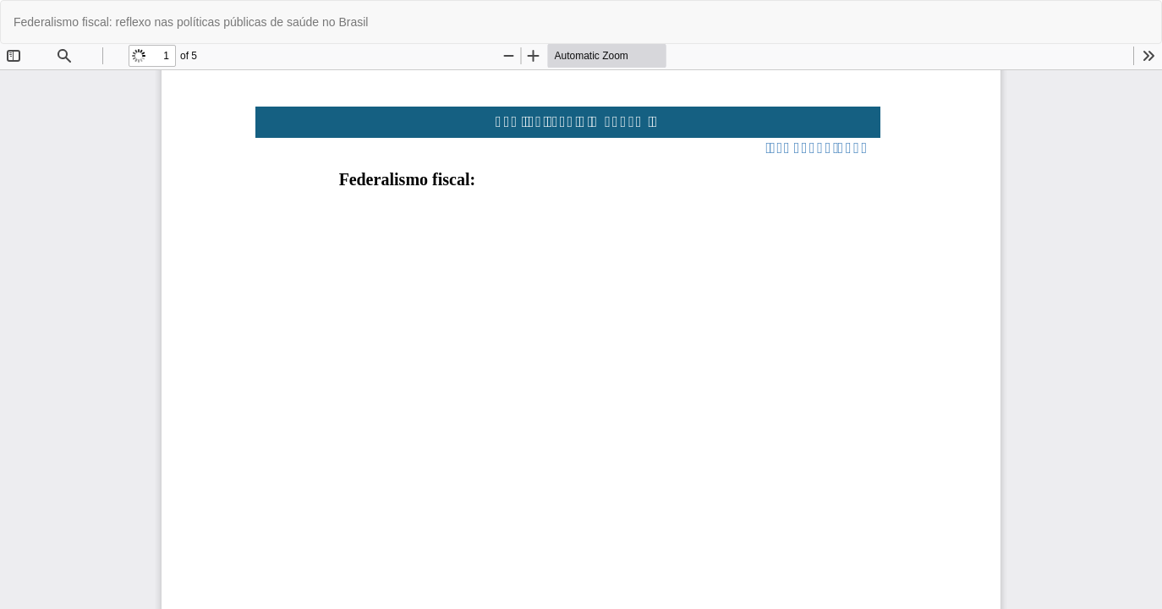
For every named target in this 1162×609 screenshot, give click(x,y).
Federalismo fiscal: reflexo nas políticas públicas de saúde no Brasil (191, 22)
